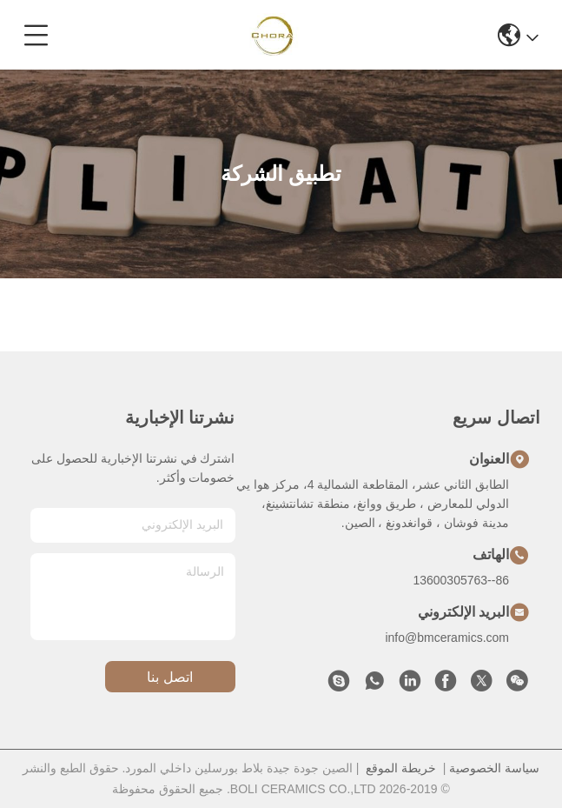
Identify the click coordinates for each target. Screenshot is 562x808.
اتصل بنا (169, 677)
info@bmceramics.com (447, 637)
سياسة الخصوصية (494, 768)
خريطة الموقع (401, 768)
